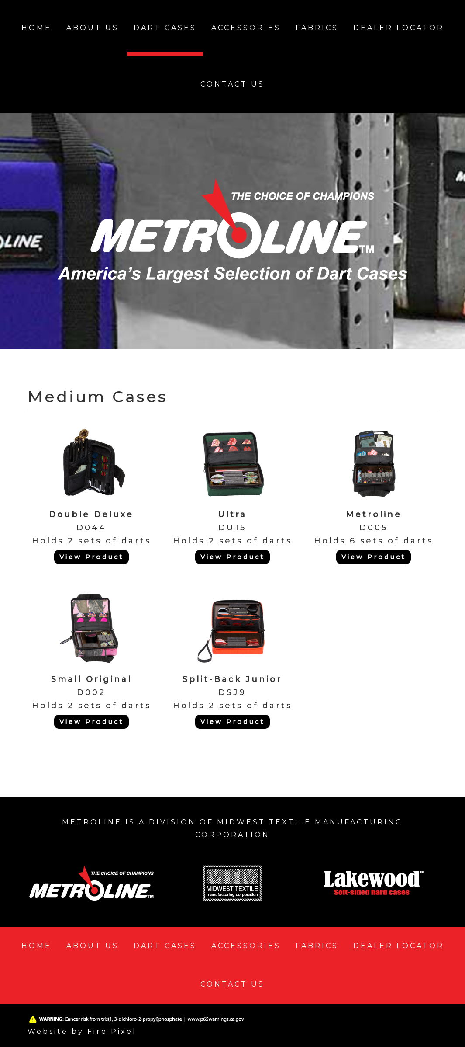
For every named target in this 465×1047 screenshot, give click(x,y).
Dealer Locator (398, 28)
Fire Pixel (112, 1031)
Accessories (246, 28)
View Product (91, 557)
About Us (92, 28)
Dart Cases (165, 28)
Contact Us (232, 84)
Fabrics (317, 28)
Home (36, 28)
